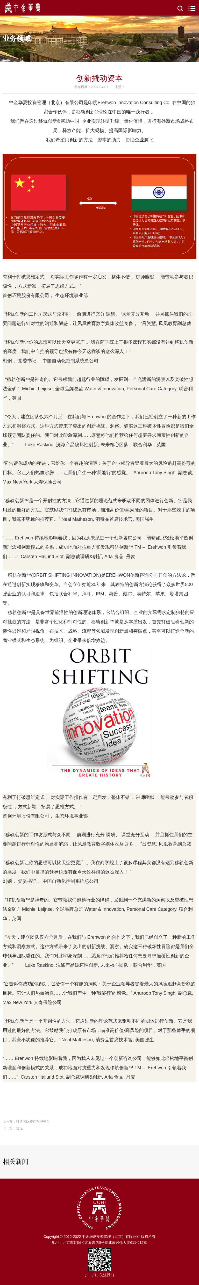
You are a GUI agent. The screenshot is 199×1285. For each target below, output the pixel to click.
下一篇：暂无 (13, 1128)
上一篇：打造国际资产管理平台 (26, 1121)
